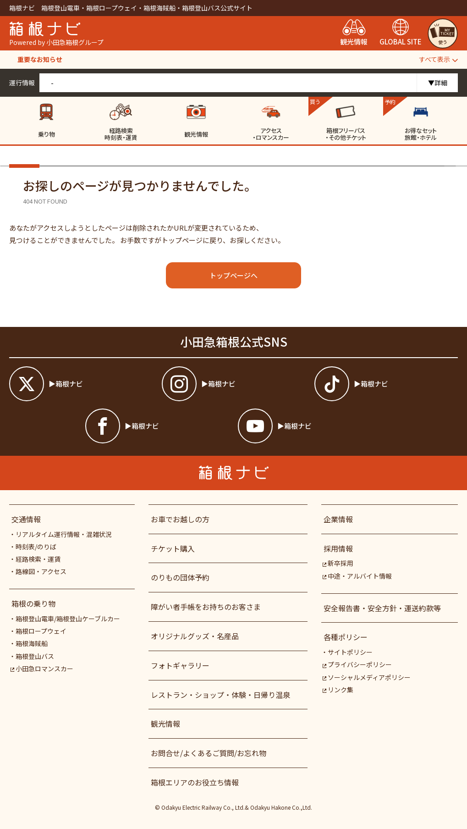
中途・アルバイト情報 (356, 575)
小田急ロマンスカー (42, 668)
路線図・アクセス (41, 571)
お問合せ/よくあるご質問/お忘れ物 (208, 752)
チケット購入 (173, 548)
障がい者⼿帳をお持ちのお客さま (206, 606)
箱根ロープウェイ (41, 631)
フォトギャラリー (180, 665)
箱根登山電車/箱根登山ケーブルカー (68, 618)
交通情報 (26, 519)
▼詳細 (437, 82)
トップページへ (233, 275)
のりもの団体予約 (180, 577)
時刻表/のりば (36, 546)
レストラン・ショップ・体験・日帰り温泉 (220, 694)
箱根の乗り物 (33, 603)
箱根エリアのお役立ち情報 (195, 782)
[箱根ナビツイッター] (81, 384)
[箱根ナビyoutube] (309, 426)
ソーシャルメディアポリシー (366, 677)
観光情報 (165, 723)
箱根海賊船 (32, 643)
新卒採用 (337, 563)
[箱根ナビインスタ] (233, 384)
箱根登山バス (35, 656)
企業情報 (338, 519)
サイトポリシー (350, 652)
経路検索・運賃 (38, 559)
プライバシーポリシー (356, 664)
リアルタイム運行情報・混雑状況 (64, 534)
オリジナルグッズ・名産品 (195, 635)
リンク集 (337, 689)
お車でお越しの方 (180, 519)
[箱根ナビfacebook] (157, 426)
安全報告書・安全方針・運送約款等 (382, 607)
